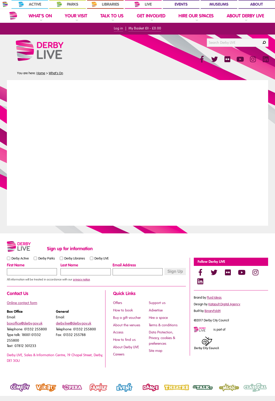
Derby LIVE (101, 258)
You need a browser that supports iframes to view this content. (137, 152)
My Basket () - (144, 28)
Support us (157, 303)
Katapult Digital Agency (224, 304)
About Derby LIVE (126, 347)
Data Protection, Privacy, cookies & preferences (162, 337)
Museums (219, 4)
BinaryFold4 (213, 311)
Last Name (69, 265)
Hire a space (158, 318)
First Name (16, 265)
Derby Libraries (74, 258)
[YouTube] (241, 272)
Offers (117, 303)
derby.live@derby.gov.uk (73, 323)
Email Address (124, 265)
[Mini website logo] (203, 330)
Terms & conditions (163, 325)
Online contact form (22, 303)
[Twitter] (214, 272)
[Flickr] (227, 272)
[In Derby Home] (5, 4)
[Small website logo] (25, 246)
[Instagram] (255, 272)
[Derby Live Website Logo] (53, 50)
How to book (123, 310)
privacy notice (81, 279)
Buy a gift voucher (127, 318)
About (256, 4)
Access (118, 332)
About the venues (126, 325)
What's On (56, 73)
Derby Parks (46, 258)
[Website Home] (13, 15)
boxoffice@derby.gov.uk (24, 323)
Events (181, 4)
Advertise (156, 310)
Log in (118, 28)
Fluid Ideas (214, 298)
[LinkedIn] (200, 281)
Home (41, 73)
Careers (118, 354)
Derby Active (20, 258)
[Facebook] (200, 272)
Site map (155, 351)
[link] (40, 22)
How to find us (124, 340)
